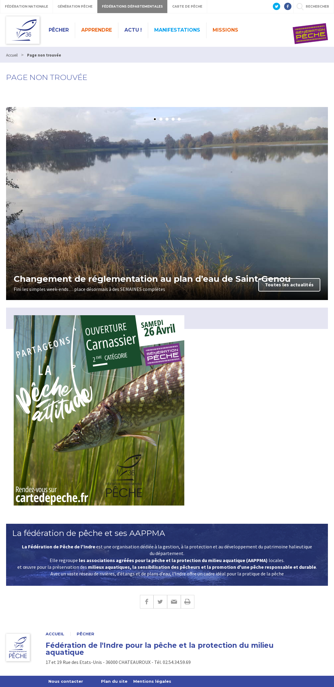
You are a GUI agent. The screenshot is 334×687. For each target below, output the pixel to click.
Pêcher (59, 30)
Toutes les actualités (289, 284)
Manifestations (177, 30)
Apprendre (96, 30)
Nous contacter (65, 681)
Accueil (55, 634)
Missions (225, 30)
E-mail (174, 602)
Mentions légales (152, 681)
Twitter (160, 602)
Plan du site (114, 681)
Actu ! (133, 30)
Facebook (146, 602)
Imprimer (187, 602)
